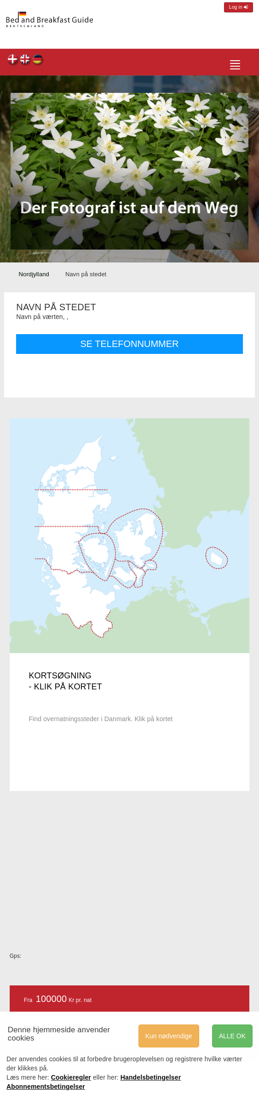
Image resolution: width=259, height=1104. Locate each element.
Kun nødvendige (168, 1036)
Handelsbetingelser (151, 1077)
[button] (23, 171)
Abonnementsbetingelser (45, 1086)
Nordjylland (34, 274)
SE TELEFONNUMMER (129, 344)
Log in (238, 7)
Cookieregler (71, 1077)
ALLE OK (232, 1036)
